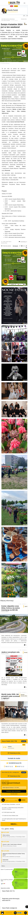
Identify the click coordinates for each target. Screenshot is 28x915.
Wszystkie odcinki (14, 793)
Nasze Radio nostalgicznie (9, 908)
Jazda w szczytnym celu (10, 652)
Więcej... (14, 824)
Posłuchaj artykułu (6, 246)
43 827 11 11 (20, 766)
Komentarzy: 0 (23, 241)
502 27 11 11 (9, 766)
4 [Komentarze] (25, 735)
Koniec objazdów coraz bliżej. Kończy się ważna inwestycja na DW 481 (10, 608)
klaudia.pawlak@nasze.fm (12, 11)
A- (24, 15)
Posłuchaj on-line (14, 753)
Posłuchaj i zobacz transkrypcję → (14, 791)
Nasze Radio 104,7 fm (8, 891)
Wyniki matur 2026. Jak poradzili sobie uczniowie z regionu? (10, 696)
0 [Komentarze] (25, 645)
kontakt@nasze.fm (15, 763)
